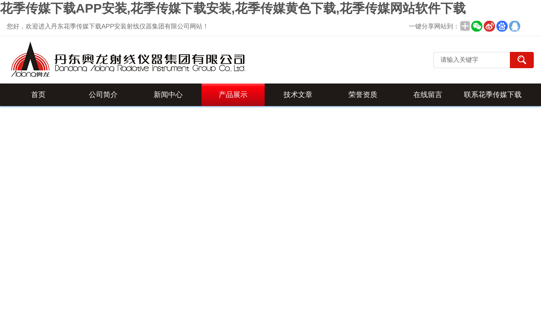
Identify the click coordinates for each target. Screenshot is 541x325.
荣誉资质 (362, 94)
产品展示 (233, 94)
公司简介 (103, 94)
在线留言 (427, 94)
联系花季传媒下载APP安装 (493, 98)
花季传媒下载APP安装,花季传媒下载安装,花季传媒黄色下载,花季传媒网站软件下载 (233, 8)
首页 (38, 94)
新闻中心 (168, 94)
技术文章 (298, 94)
